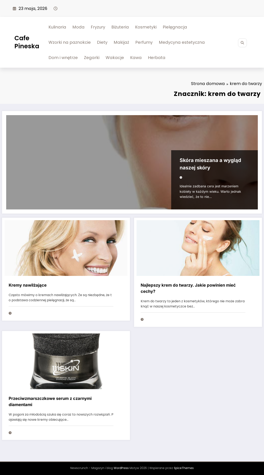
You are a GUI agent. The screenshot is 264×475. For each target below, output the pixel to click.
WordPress (121, 468)
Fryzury (98, 27)
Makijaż (121, 42)
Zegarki (91, 57)
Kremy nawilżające (28, 285)
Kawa (136, 57)
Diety (102, 42)
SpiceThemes (184, 468)
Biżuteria (120, 27)
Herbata (156, 57)
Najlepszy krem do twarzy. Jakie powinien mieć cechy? (188, 288)
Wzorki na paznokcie (69, 42)
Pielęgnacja (175, 27)
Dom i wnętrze (63, 57)
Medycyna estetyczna (182, 42)
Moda (78, 27)
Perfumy (144, 42)
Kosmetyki (146, 27)
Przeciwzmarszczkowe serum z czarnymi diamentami (50, 401)
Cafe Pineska (26, 42)
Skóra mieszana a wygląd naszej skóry (210, 164)
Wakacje (115, 57)
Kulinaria (57, 27)
